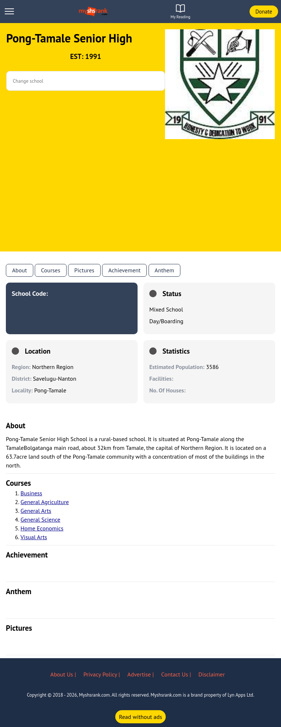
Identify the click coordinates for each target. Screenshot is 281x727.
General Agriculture (44, 502)
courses (18, 483)
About (19, 270)
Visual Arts (33, 537)
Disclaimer (211, 674)
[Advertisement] (140, 200)
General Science (40, 519)
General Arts (35, 510)
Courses (50, 270)
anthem (164, 270)
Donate (263, 11)
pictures (19, 628)
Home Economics (41, 528)
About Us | (64, 674)
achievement (27, 555)
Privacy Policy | (102, 674)
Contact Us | (177, 674)
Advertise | (141, 674)
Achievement (124, 270)
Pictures (84, 270)
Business (31, 493)
